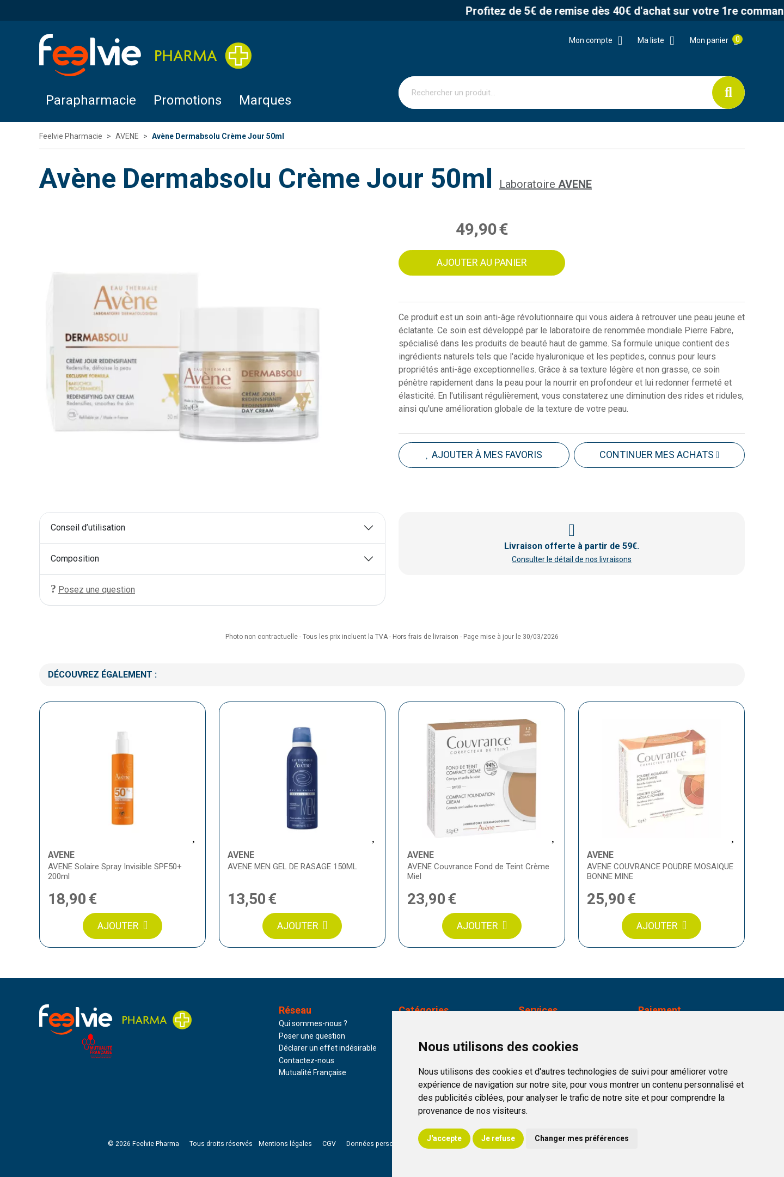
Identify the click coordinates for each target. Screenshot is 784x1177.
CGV (329, 1144)
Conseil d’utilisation (88, 527)
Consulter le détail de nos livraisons (572, 559)
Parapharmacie (91, 100)
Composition (75, 558)
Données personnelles (381, 1144)
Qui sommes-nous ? (313, 1023)
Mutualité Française (312, 1072)
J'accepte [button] (444, 1138)
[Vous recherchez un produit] (556, 92)
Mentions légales (285, 1144)
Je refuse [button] (498, 1138)
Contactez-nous (306, 1060)
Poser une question (312, 1036)
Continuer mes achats (659, 454)
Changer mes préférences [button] (582, 1138)
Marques (265, 100)
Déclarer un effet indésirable (328, 1048)
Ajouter (122, 925)
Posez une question (93, 589)
